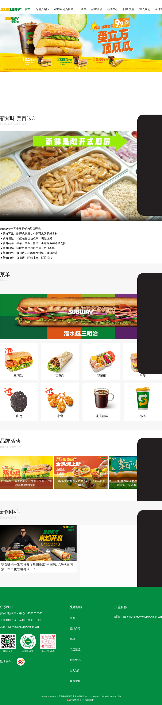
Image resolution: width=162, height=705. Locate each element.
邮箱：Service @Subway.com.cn (19, 626)
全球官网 (75, 681)
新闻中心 (112, 9)
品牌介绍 (42, 9)
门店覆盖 (128, 9)
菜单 (83, 9)
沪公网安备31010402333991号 (81, 700)
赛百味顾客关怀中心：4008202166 (21, 613)
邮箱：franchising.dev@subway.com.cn (138, 616)
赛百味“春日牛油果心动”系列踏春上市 (152, 539)
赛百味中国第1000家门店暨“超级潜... (110, 571)
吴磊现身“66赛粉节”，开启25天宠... (110, 536)
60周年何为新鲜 (65, 9)
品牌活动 (96, 9)
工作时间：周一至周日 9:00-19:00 (20, 620)
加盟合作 (120, 607)
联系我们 (6, 607)
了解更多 (149, 118)
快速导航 (76, 607)
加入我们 (144, 9)
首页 (27, 9)
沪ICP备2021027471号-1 (111, 696)
